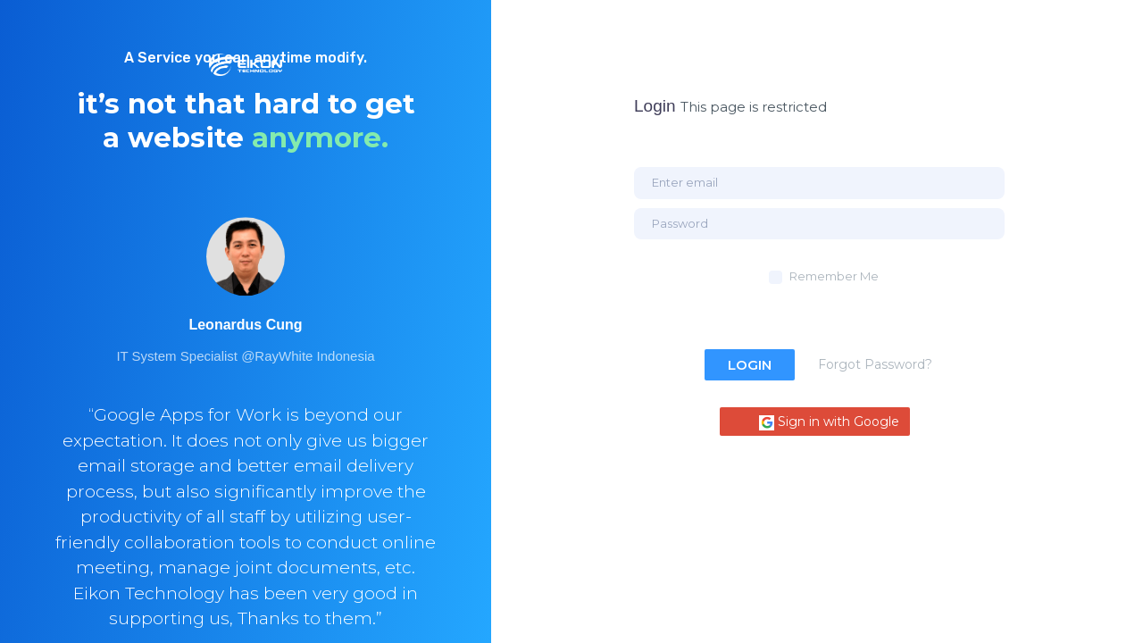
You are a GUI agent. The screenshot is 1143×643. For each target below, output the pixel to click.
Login (750, 364)
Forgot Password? (875, 364)
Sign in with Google (829, 421)
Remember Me (834, 276)
